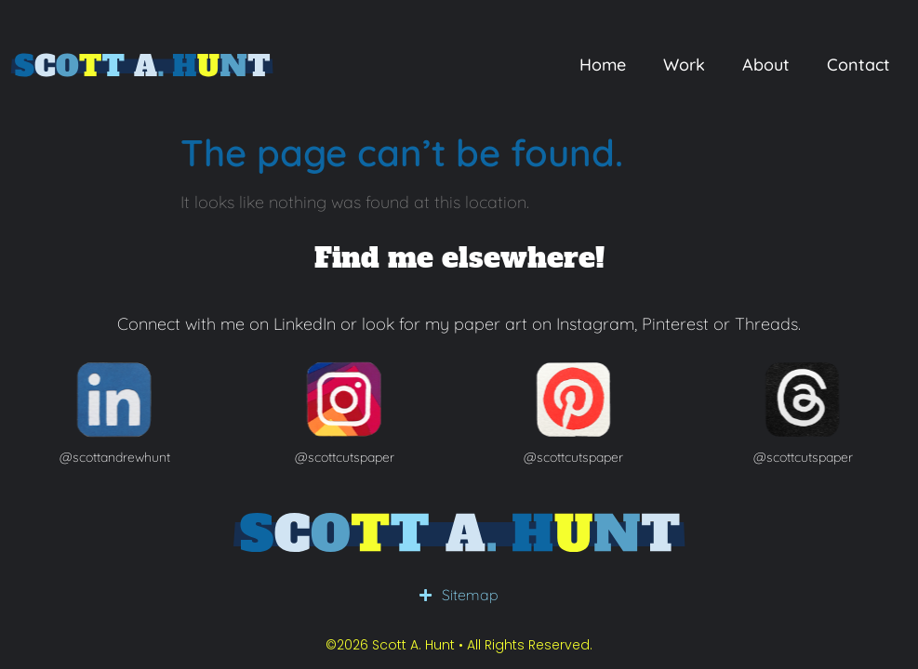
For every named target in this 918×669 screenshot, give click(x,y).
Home (602, 64)
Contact (858, 64)
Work (684, 64)
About (766, 64)
